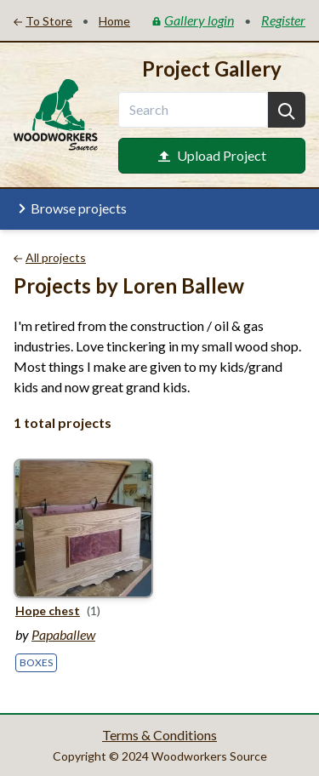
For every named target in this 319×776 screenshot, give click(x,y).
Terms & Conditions (159, 735)
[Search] (286, 110)
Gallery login (193, 20)
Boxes (36, 662)
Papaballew (63, 634)
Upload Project (212, 155)
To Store (43, 21)
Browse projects (70, 208)
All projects (50, 257)
